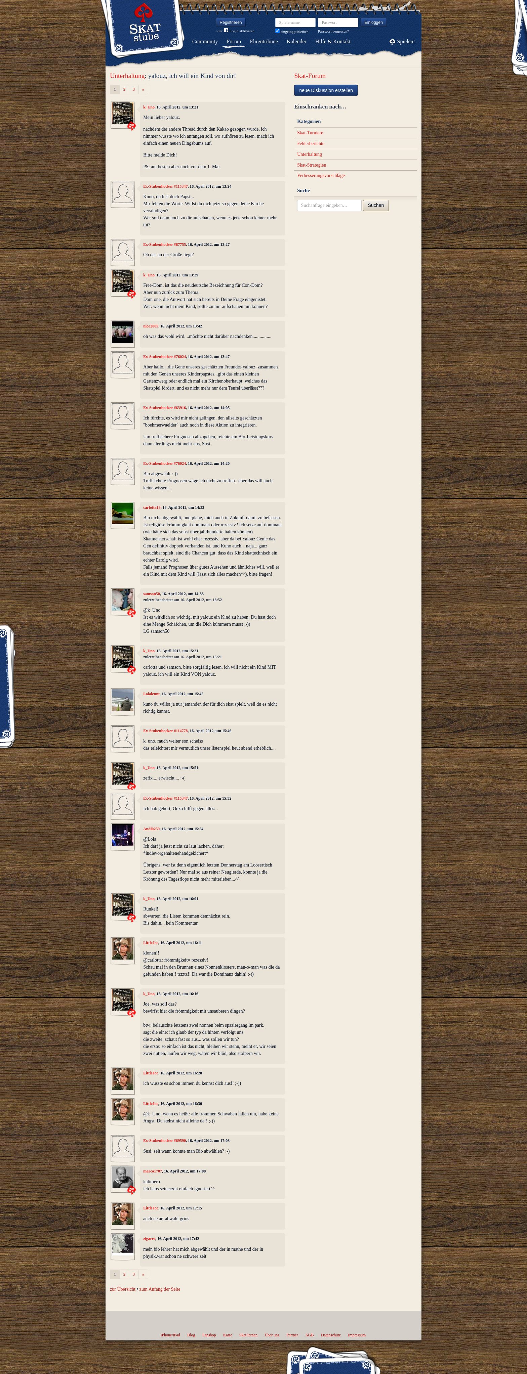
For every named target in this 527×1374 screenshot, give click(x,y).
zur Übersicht (122, 1289)
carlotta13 (152, 507)
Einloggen (374, 22)
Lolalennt (151, 694)
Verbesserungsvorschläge (321, 175)
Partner (292, 1335)
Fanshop (209, 1335)
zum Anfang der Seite (159, 1289)
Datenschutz (331, 1335)
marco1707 (152, 1171)
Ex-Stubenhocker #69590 (164, 1140)
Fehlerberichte (310, 143)
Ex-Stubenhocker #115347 (165, 186)
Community (205, 41)
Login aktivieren (239, 31)
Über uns (272, 1335)
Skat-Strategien (311, 165)
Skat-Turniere (310, 132)
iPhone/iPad (170, 1335)
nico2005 (150, 326)
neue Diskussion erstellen (326, 90)
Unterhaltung (127, 75)
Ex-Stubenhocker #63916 (164, 407)
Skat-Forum (310, 75)
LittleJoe (150, 942)
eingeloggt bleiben (292, 32)
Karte (227, 1335)
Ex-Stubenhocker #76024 (164, 356)
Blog (191, 1335)
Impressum (357, 1335)
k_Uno (149, 107)
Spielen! (406, 41)
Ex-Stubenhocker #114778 (165, 730)
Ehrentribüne (264, 41)
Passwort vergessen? (333, 31)
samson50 (151, 593)
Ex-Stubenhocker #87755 (164, 244)
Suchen (376, 205)
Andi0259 (151, 829)
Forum (234, 41)
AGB (309, 1335)
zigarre (149, 1238)
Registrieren (231, 22)
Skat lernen (248, 1335)
